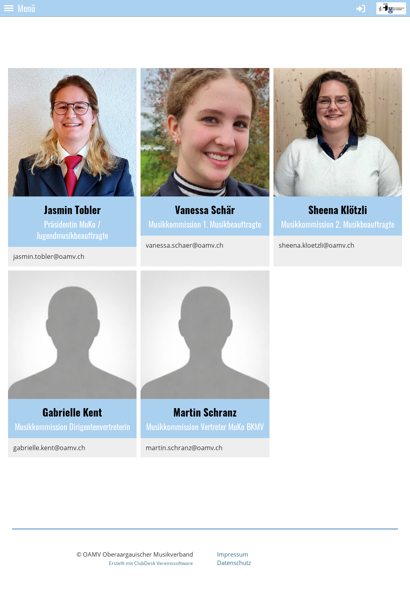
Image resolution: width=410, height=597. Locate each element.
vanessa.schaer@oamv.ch (184, 245)
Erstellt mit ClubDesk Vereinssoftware (151, 563)
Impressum (232, 554)
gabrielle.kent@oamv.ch (49, 447)
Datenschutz (234, 563)
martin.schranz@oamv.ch (184, 447)
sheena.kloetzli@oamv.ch (316, 245)
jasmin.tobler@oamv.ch (48, 256)
